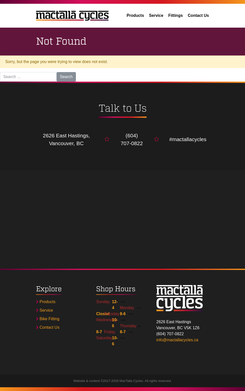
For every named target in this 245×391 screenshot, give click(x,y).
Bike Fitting (47, 319)
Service (156, 15)
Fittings (175, 15)
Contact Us (198, 15)
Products (135, 15)
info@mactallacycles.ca (177, 340)
